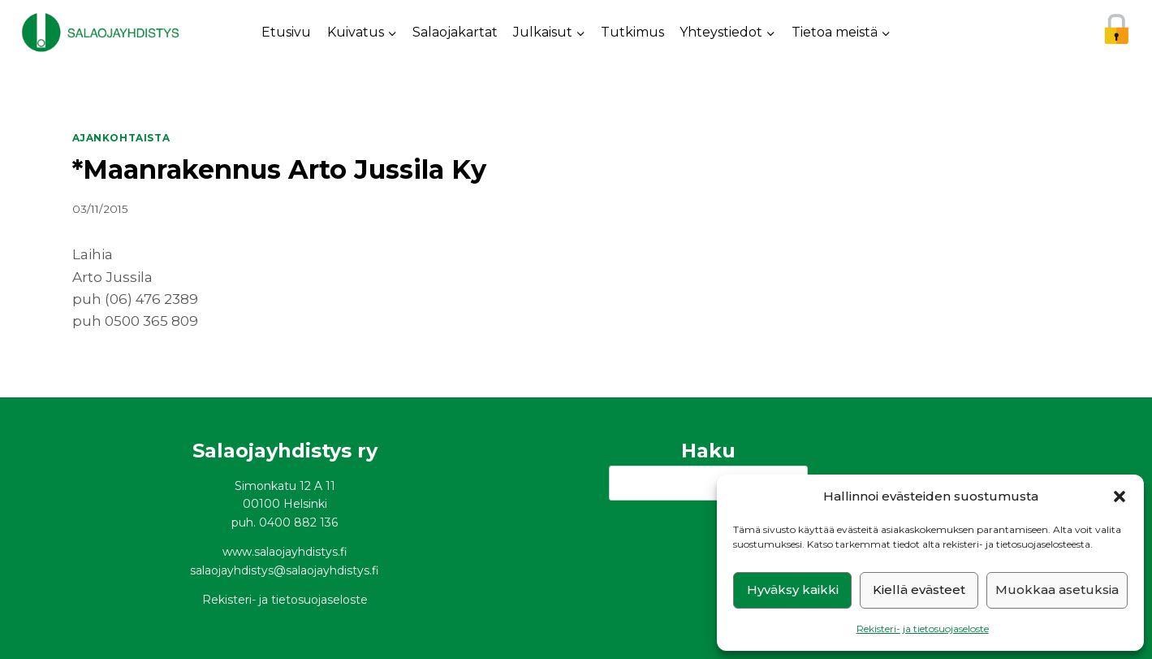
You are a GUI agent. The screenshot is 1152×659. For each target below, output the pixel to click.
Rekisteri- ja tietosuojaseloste (922, 628)
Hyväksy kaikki (793, 589)
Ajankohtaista (121, 138)
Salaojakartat (455, 32)
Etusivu (286, 32)
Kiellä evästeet (919, 589)
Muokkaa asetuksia (1057, 589)
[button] (1119, 496)
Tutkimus (632, 32)
